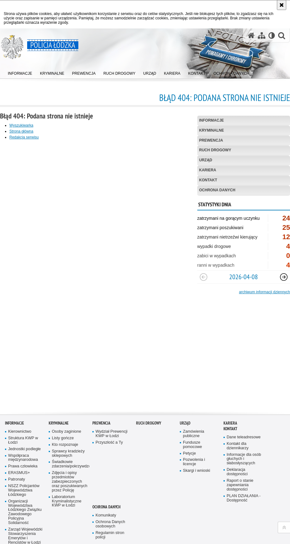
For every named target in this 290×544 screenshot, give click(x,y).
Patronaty (16, 453)
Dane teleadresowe (244, 411)
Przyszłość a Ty (109, 416)
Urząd (205, 160)
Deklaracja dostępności (237, 445)
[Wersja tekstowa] (271, 35)
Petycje (189, 427)
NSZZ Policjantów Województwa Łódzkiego (23, 463)
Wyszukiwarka (21, 125)
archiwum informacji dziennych (264, 292)
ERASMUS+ (19, 446)
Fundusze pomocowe (192, 418)
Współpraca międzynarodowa (23, 431)
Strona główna (21, 131)
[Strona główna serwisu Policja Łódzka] (251, 35)
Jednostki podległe (24, 423)
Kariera (207, 170)
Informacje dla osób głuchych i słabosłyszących (244, 432)
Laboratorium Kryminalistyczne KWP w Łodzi (66, 474)
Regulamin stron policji (110, 508)
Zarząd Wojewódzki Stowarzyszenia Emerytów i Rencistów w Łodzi (25, 509)
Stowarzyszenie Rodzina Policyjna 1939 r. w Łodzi (23, 527)
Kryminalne (211, 130)
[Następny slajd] (284, 277)
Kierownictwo (19, 405)
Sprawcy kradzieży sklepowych (68, 427)
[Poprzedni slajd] (203, 277)
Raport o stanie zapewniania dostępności (240, 458)
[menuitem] (20, 72)
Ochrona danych (217, 190)
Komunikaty (106, 489)
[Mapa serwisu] (261, 35)
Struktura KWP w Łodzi (23, 414)
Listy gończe (63, 412)
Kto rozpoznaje (65, 418)
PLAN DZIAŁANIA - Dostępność (244, 471)
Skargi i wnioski (196, 444)
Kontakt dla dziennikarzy (237, 419)
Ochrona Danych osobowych (110, 497)
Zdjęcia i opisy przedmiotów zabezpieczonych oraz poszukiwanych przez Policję (69, 455)
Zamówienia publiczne (193, 407)
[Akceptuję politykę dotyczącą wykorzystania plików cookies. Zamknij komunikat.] (281, 5)
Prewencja (211, 140)
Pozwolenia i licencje (194, 435)
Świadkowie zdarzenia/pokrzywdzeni (70, 437)
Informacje (211, 120)
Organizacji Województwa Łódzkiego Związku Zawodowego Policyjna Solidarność (25, 485)
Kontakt (208, 180)
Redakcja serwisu (24, 137)
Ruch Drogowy (215, 150)
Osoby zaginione (66, 405)
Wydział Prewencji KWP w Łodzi (111, 407)
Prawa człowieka (22, 440)
